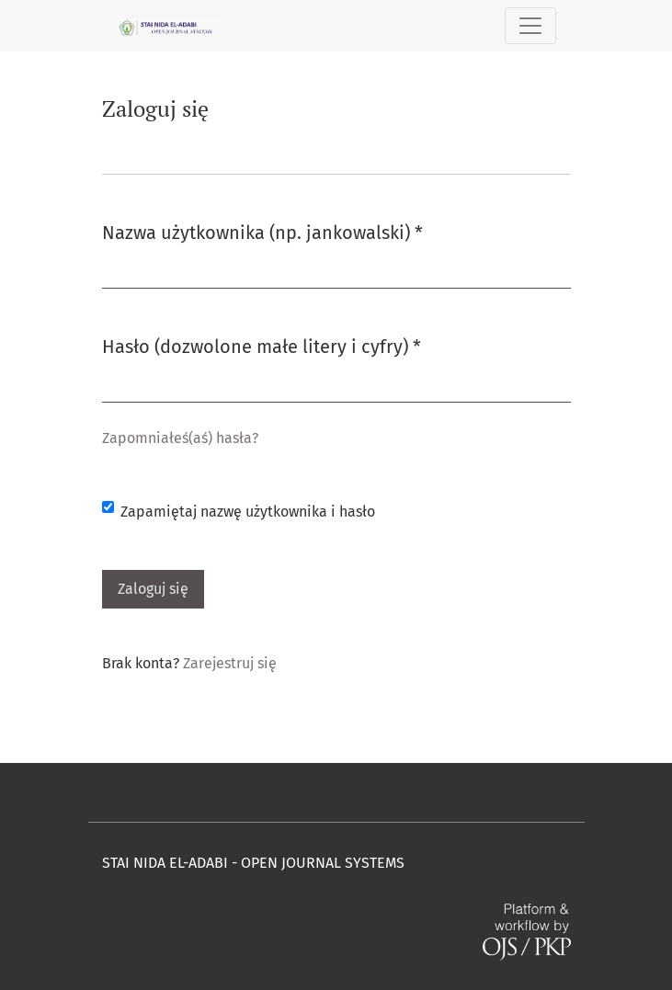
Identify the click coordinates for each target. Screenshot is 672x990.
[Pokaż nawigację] (530, 25)
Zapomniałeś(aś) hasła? (180, 438)
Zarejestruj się (230, 663)
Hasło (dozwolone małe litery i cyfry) (261, 345)
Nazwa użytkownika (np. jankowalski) (262, 231)
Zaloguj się (153, 588)
